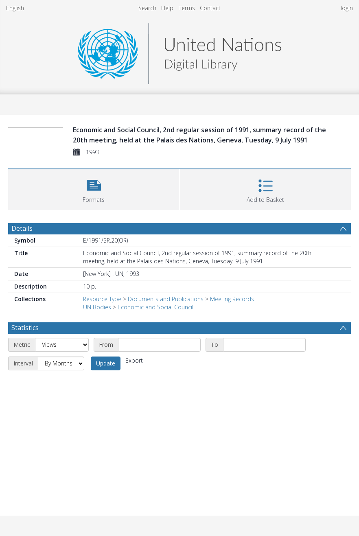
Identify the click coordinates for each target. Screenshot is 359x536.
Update (105, 363)
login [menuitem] (347, 8)
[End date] (264, 345)
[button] (93, 188)
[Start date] (159, 345)
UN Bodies (97, 307)
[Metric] (62, 345)
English (15, 8)
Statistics (25, 327)
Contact (210, 8)
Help (167, 8)
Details (22, 228)
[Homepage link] (179, 51)
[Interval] (61, 363)
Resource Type (102, 299)
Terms (187, 8)
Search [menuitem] (147, 8)
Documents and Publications (166, 299)
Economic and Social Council (155, 307)
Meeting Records (232, 299)
